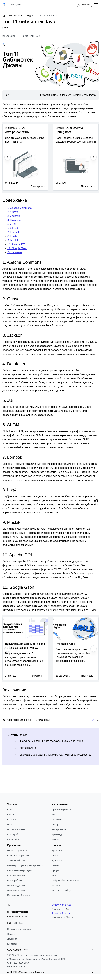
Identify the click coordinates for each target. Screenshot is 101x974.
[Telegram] (8, 905)
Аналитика (57, 819)
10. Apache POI (16, 244)
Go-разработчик (15, 880)
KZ (20, 923)
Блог (9, 824)
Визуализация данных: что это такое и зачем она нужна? (51, 741)
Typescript (57, 860)
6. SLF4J (12, 228)
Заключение (14, 252)
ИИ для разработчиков (18, 895)
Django (55, 870)
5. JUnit (11, 223)
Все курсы (16, 4)
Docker (55, 855)
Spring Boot (57, 850)
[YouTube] (14, 905)
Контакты (12, 944)
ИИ (53, 814)
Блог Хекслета (16, 16)
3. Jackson (13, 216)
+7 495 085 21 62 (61, 913)
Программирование (61, 809)
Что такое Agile (27, 748)
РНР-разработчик (16, 875)
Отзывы (11, 814)
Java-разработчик (16, 860)
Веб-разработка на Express (65, 880)
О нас (10, 809)
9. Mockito (13, 240)
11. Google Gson (17, 248)
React (54, 875)
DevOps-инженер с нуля (19, 870)
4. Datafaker (14, 220)
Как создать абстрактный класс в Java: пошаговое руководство (54, 754)
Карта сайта (13, 839)
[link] (50, 95)
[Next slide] (93, 157)
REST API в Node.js (61, 890)
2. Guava (12, 211)
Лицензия (12, 939)
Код (29, 16)
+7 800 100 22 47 (61, 905)
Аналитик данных (16, 885)
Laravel (55, 865)
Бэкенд (55, 839)
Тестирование (59, 829)
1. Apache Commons (19, 207)
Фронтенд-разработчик (18, 855)
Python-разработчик (17, 850)
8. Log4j (12, 236)
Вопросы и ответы (16, 829)
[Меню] (96, 4)
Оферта (11, 934)
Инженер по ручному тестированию (25, 865)
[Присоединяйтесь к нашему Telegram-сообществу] (50, 95)
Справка (11, 819)
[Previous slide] (7, 157)
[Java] (5, 28)
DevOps (56, 824)
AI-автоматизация (16, 890)
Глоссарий (12, 834)
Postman (56, 885)
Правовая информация (19, 929)
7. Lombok (13, 232)
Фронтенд (57, 834)
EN (15, 923)
